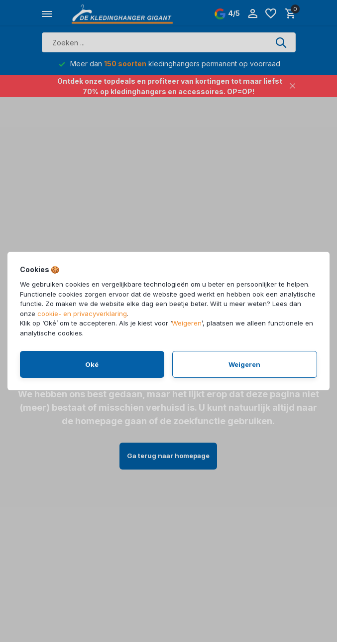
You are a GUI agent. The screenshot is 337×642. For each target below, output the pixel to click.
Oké (92, 364)
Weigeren (187, 323)
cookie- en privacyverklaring (82, 314)
